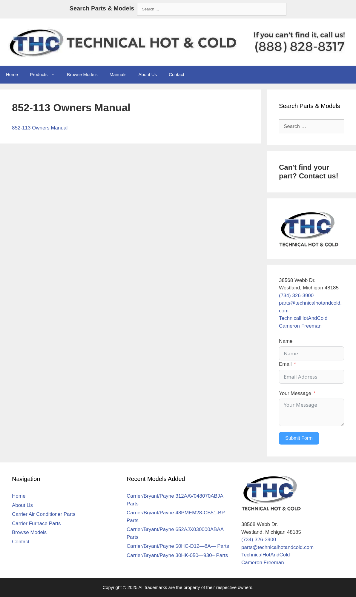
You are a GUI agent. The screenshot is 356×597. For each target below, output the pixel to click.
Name (285, 341)
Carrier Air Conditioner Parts (44, 514)
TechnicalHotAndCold (303, 318)
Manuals (118, 74)
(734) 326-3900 (296, 295)
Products (45, 75)
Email (285, 364)
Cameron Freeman (300, 326)
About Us (147, 74)
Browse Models (82, 74)
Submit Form (299, 438)
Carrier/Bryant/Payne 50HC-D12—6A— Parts (178, 546)
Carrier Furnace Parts (36, 523)
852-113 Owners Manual (39, 128)
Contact (176, 74)
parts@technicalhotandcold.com (277, 547)
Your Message (295, 393)
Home (12, 74)
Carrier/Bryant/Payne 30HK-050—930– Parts (177, 555)
